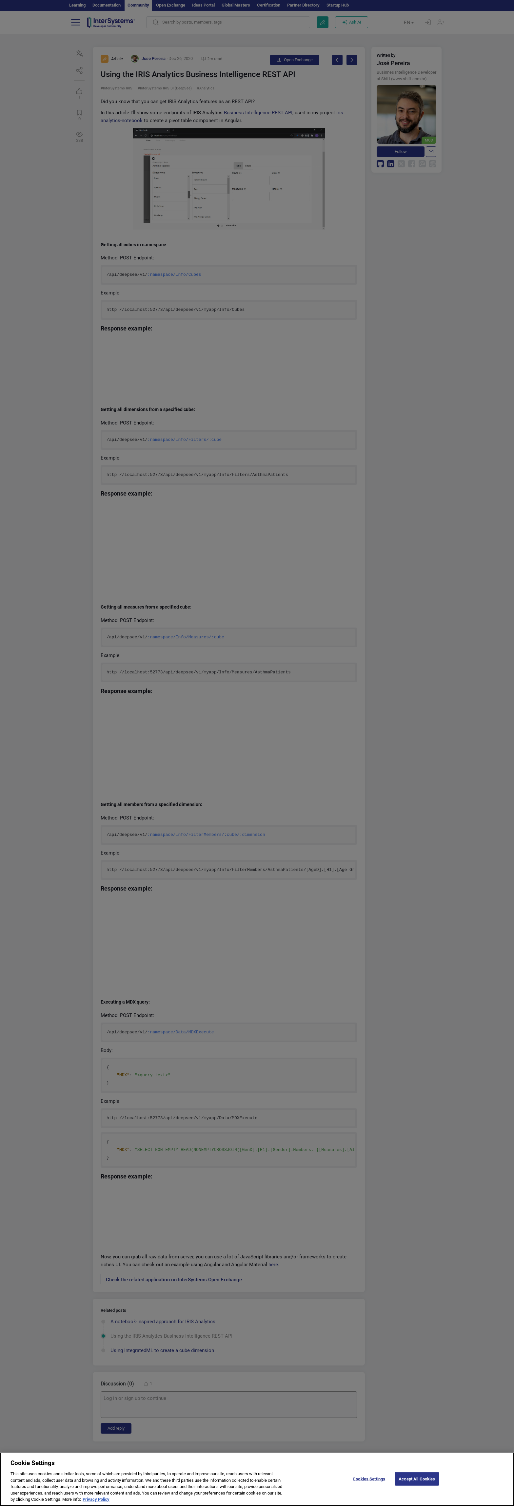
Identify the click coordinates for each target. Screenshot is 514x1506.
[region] (257, 1479)
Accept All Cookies (417, 1478)
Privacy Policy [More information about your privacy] (96, 1499)
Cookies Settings (369, 1478)
